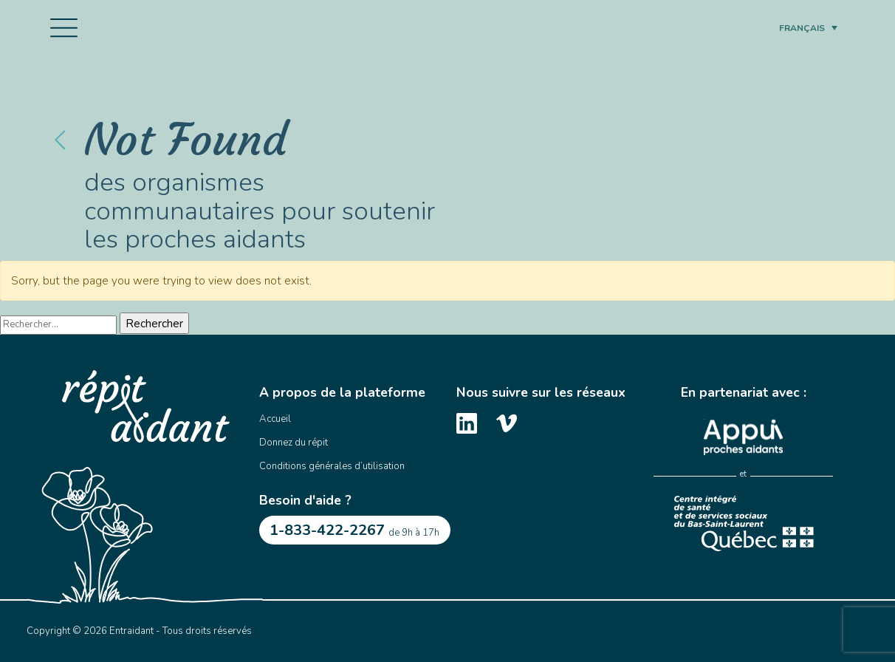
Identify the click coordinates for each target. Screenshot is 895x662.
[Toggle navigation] (64, 28)
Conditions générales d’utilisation (332, 466)
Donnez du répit (293, 442)
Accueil (275, 419)
